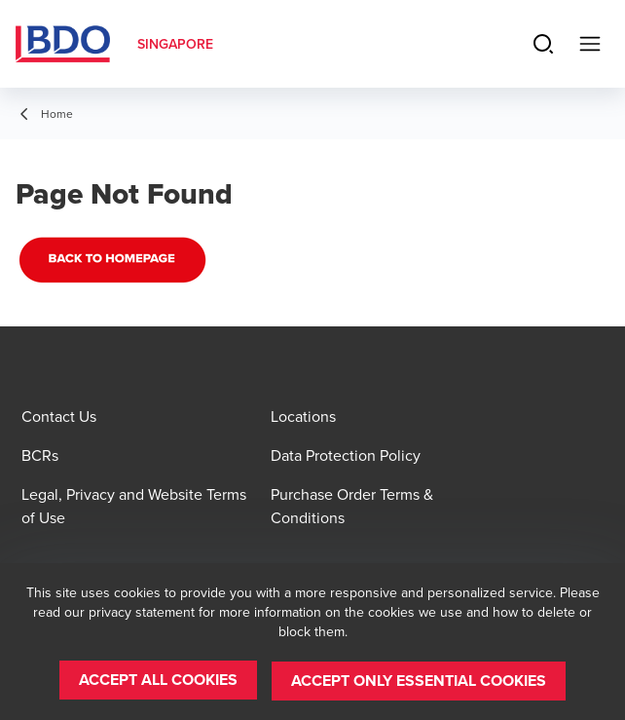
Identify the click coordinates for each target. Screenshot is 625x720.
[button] (158, 681)
